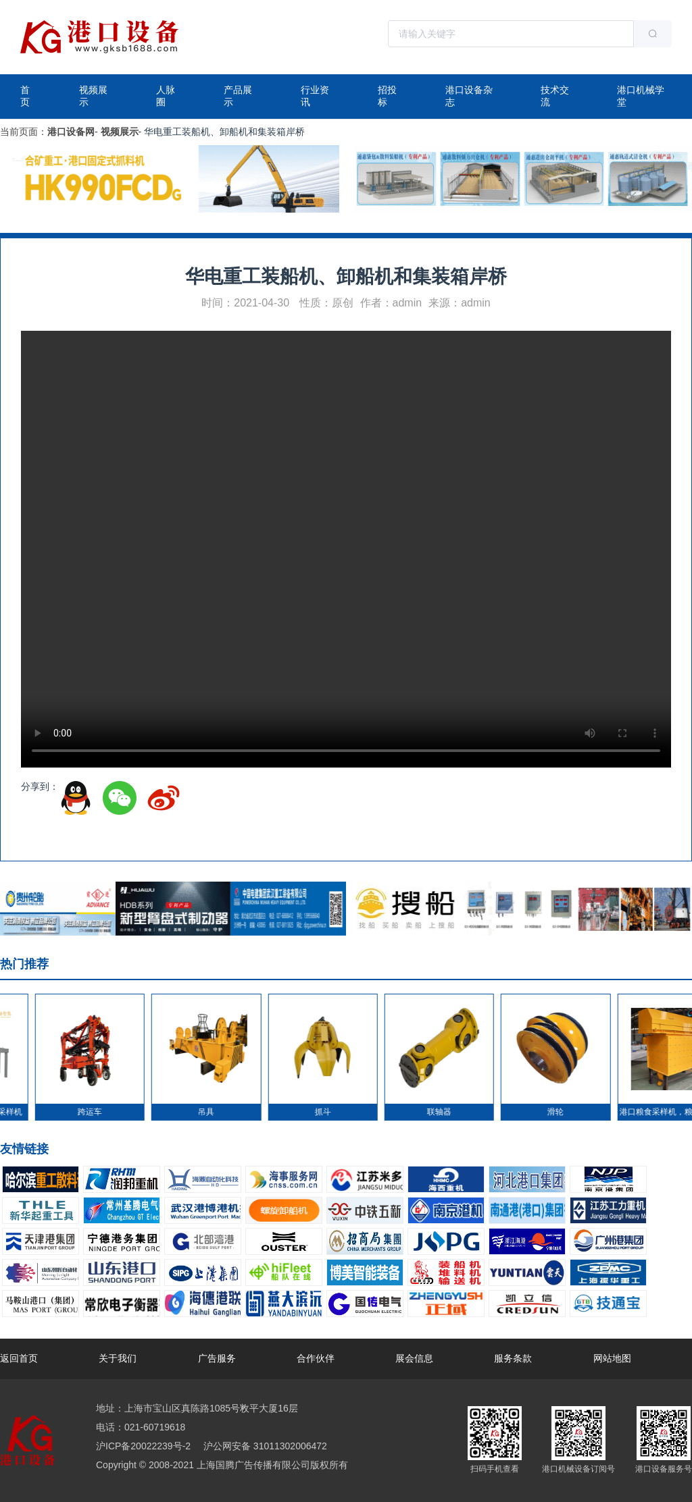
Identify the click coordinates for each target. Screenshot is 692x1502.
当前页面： (23, 131)
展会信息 (414, 1358)
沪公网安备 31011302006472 (264, 1446)
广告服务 (217, 1358)
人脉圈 (165, 95)
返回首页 (19, 1358)
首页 (25, 95)
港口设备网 (71, 131)
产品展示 (238, 95)
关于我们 (118, 1358)
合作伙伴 (316, 1358)
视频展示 (93, 95)
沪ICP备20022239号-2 (143, 1446)
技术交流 (555, 95)
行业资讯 (315, 95)
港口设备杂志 (469, 95)
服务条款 (513, 1358)
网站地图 (612, 1358)
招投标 (387, 95)
